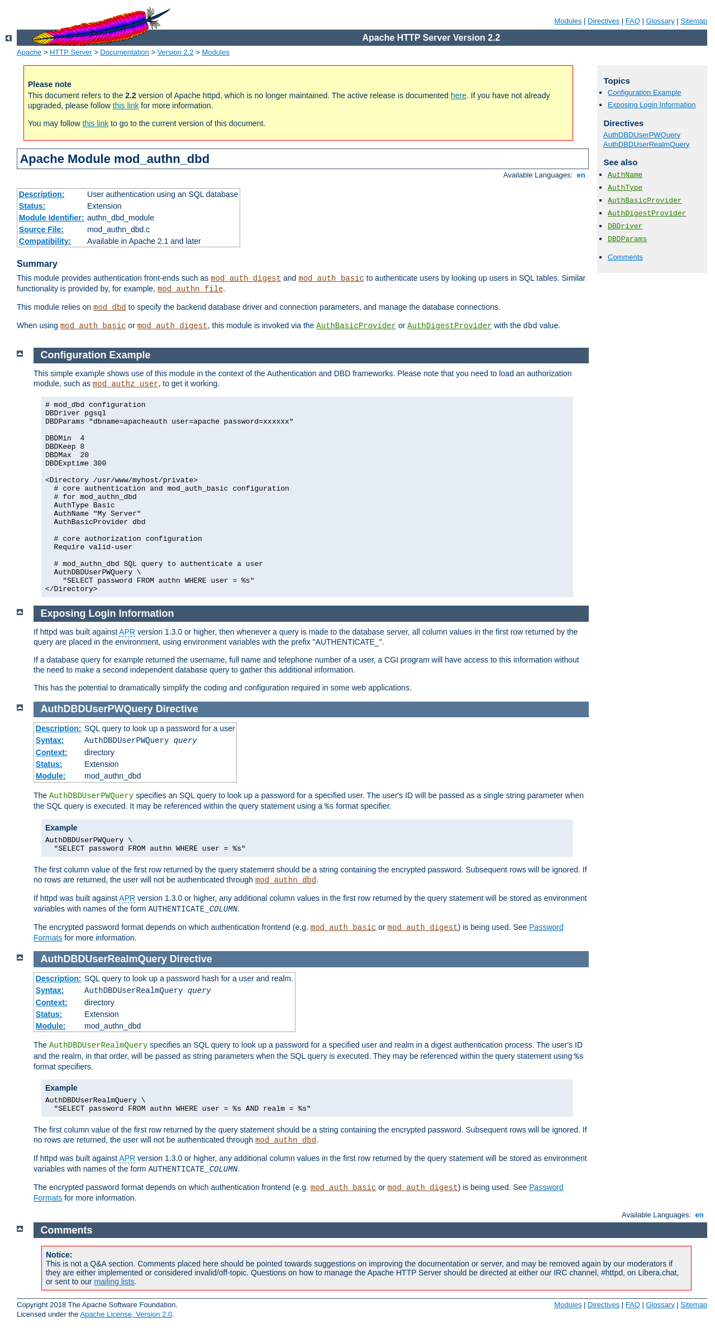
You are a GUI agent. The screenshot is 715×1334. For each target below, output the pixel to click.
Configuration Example (644, 92)
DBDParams (627, 239)
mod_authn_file (190, 289)
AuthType (625, 188)
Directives (603, 21)
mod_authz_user (126, 384)
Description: (42, 194)
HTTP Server (71, 52)
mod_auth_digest (246, 278)
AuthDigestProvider (449, 325)
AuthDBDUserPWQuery (641, 135)
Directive (177, 708)
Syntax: (50, 740)
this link (126, 105)
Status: (32, 205)
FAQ (633, 21)
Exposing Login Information (652, 104)
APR (127, 631)
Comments (625, 257)
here (458, 95)
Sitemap (693, 21)
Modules (567, 21)
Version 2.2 (176, 52)
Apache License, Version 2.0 (126, 1314)
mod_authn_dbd (285, 880)
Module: (51, 775)
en (581, 175)
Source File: (41, 229)
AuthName (625, 175)
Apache (29, 52)
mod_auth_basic (331, 278)
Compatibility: (45, 241)
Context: (52, 752)
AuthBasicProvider (356, 325)
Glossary (660, 21)
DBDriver (625, 226)
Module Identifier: (51, 217)
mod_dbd (109, 307)
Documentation (124, 52)
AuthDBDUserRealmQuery (646, 144)
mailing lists (114, 1281)
